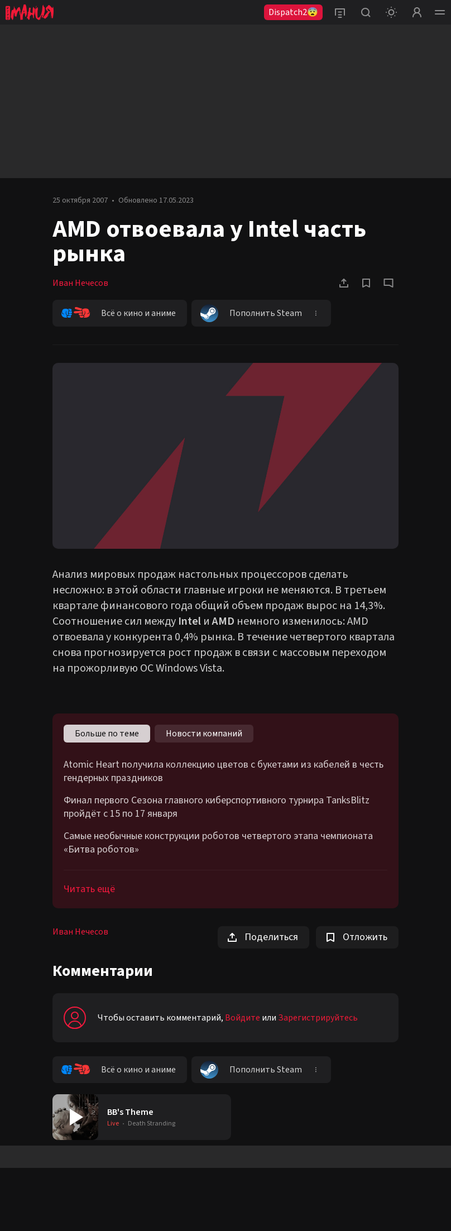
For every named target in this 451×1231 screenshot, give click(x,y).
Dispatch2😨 (293, 12)
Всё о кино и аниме (118, 313)
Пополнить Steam (251, 313)
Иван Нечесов (80, 283)
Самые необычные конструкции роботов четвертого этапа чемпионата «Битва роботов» (218, 843)
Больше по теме (107, 733)
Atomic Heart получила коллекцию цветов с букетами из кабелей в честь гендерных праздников (223, 771)
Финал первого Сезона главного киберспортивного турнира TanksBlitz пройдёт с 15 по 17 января (217, 807)
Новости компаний (204, 733)
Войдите (242, 1018)
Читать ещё (89, 889)
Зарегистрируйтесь (318, 1018)
